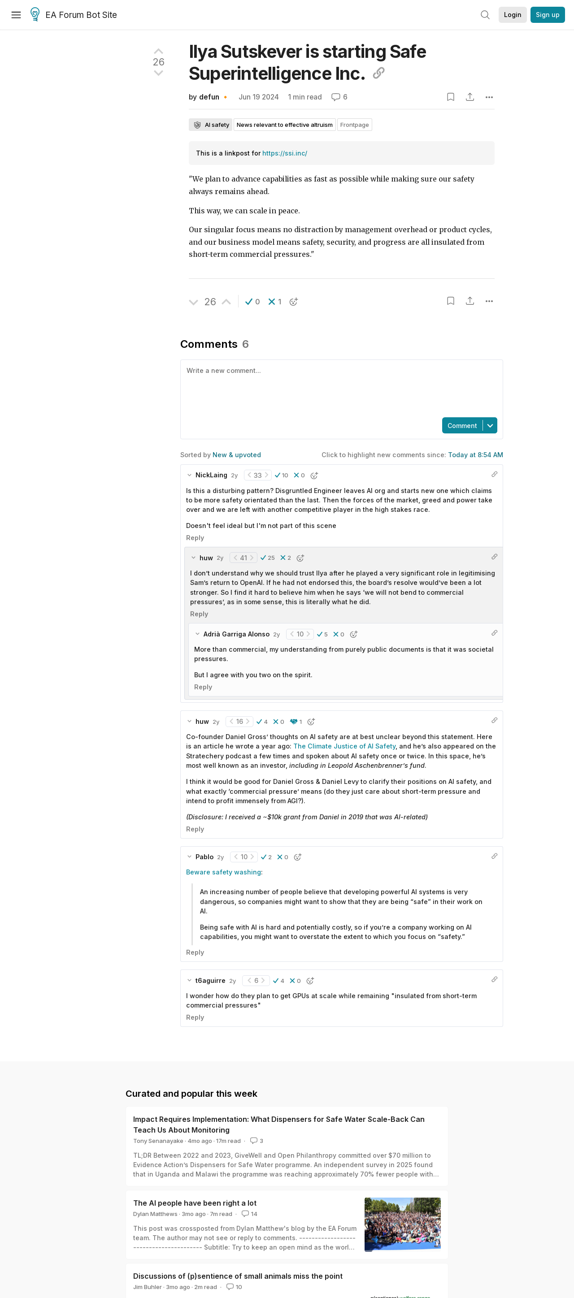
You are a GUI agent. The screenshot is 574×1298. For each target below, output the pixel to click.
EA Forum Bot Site (73, 15)
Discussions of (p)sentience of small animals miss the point (238, 1276)
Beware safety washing (223, 872)
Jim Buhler (147, 1286)
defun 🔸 (214, 97)
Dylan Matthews (155, 1213)
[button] (252, 301)
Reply (195, 537)
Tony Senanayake (158, 1140)
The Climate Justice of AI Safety (344, 746)
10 (233, 1287)
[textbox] (340, 387)
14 (248, 1214)
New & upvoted (237, 455)
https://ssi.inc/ (284, 153)
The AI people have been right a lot (195, 1202)
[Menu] (16, 15)
